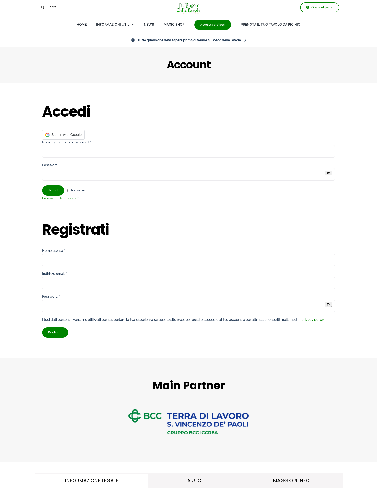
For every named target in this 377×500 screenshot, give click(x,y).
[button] (63, 135)
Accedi (53, 190)
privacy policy (313, 319)
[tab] (91, 480)
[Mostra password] (328, 173)
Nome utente (53, 251)
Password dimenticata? (60, 198)
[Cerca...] (63, 7)
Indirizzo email (54, 274)
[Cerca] (42, 7)
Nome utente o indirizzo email (66, 142)
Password (51, 165)
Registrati (55, 332)
